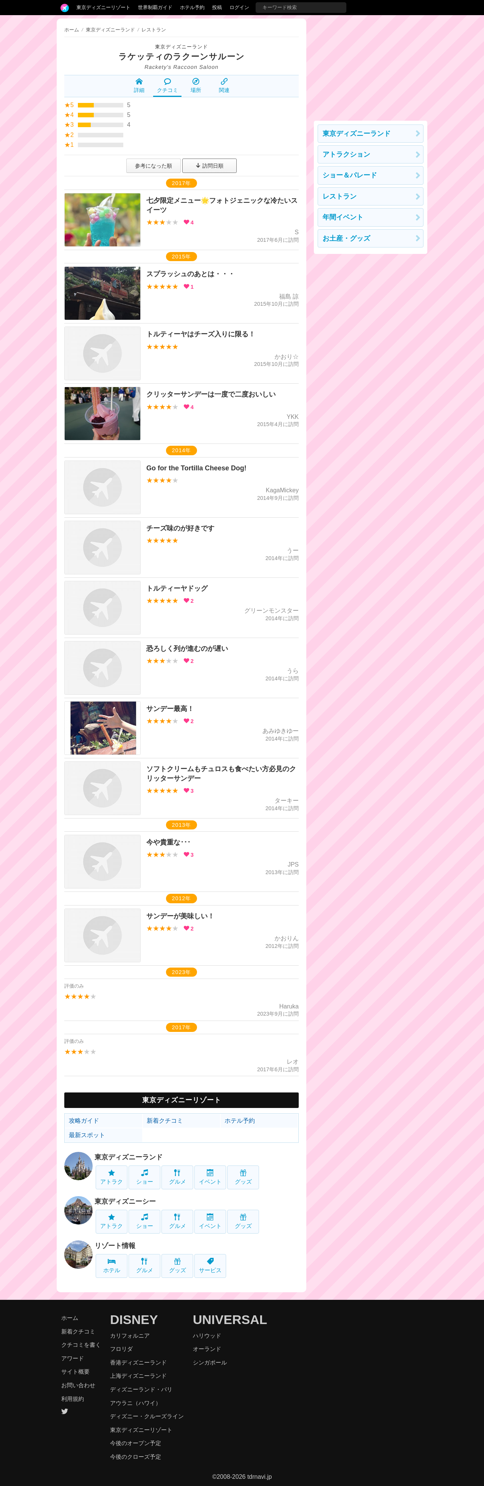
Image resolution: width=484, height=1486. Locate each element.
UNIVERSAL (230, 1319)
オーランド (207, 1349)
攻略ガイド (84, 1120)
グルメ (177, 1177)
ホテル (111, 1265)
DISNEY (134, 1319)
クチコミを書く (81, 1344)
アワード (72, 1358)
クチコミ (167, 85)
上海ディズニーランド (138, 1375)
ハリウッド (207, 1335)
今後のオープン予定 (135, 1443)
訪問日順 (209, 166)
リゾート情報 (115, 1245)
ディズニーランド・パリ (141, 1389)
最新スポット (87, 1135)
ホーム (71, 30)
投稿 (217, 7)
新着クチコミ (165, 1120)
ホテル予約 (192, 7)
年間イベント (343, 217)
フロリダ (121, 1349)
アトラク (111, 1177)
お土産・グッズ (346, 238)
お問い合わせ (78, 1385)
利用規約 (72, 1399)
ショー (144, 1177)
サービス (210, 1265)
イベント (210, 1177)
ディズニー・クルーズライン (147, 1416)
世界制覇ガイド (155, 7)
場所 (196, 85)
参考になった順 (153, 166)
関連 (224, 85)
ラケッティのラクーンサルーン (181, 56)
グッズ (243, 1177)
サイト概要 (75, 1371)
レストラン (340, 196)
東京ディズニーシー (125, 1201)
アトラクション (346, 154)
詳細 (139, 85)
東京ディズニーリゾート (103, 7)
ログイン (239, 7)
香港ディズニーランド (138, 1362)
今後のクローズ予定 (135, 1456)
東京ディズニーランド (181, 47)
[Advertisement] (370, 66)
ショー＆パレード (350, 175)
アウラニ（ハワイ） (135, 1403)
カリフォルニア (130, 1335)
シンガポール (210, 1362)
